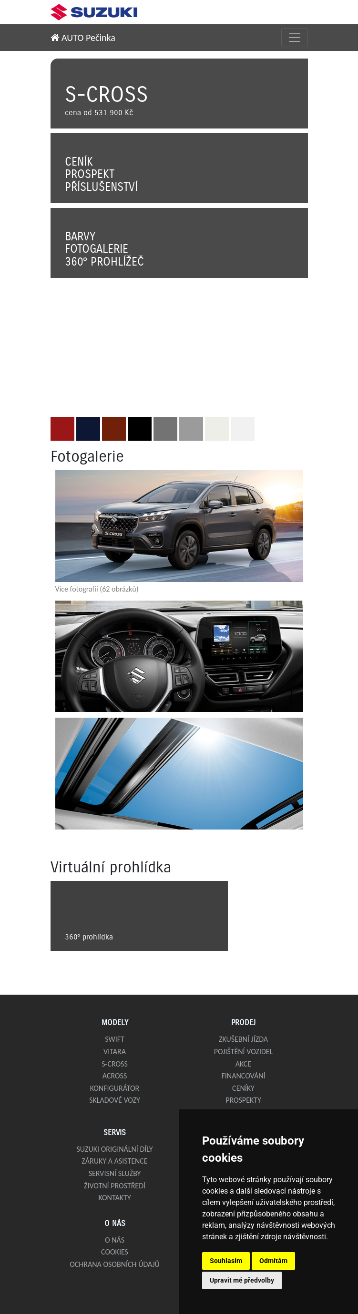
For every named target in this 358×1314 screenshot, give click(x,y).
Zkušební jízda (243, 1039)
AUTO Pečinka (83, 37)
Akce (243, 1063)
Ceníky (243, 1088)
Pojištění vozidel (243, 1051)
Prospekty (243, 1100)
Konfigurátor (115, 1088)
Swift (114, 1039)
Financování (243, 1075)
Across (114, 1075)
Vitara (114, 1051)
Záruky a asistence (114, 1161)
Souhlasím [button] (226, 1261)
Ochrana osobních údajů (115, 1264)
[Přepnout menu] (294, 37)
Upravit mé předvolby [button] (242, 1280)
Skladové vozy (114, 1100)
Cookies (114, 1251)
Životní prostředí (114, 1185)
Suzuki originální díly (114, 1149)
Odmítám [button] (273, 1261)
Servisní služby (115, 1173)
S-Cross (115, 1063)
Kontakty (114, 1197)
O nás (114, 1240)
